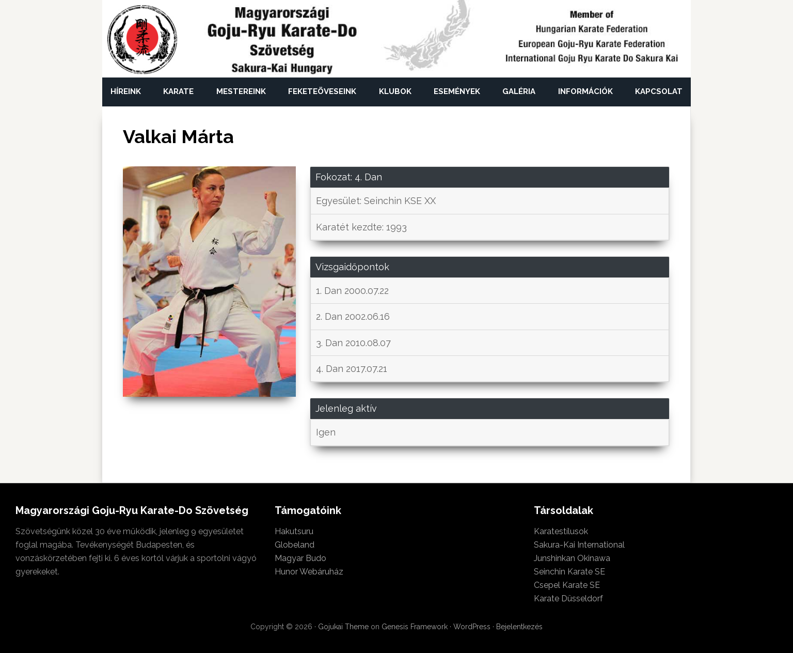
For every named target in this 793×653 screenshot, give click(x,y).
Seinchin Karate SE (569, 572)
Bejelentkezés (519, 627)
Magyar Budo (300, 558)
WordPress (471, 627)
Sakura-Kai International (579, 545)
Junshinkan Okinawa (572, 558)
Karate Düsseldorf (568, 598)
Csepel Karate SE (567, 585)
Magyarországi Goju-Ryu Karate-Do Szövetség (142, 40)
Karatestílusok (561, 531)
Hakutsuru (294, 531)
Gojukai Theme (343, 627)
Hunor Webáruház (309, 572)
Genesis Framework (415, 627)
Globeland (294, 545)
